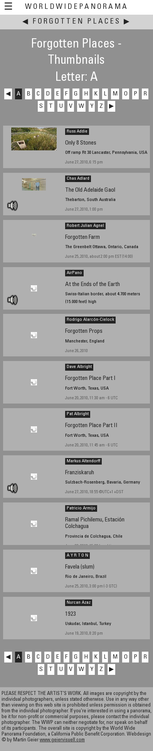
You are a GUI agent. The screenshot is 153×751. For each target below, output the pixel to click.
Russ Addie (77, 131)
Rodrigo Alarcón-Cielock (90, 319)
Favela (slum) (79, 567)
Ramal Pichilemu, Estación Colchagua (94, 523)
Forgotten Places (77, 22)
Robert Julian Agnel (85, 225)
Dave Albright (79, 366)
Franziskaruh (79, 473)
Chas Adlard (78, 178)
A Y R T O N (77, 555)
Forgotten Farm (82, 237)
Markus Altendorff (83, 461)
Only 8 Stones (80, 143)
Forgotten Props (84, 331)
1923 (70, 614)
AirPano (74, 273)
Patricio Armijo (81, 508)
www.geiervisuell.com (62, 740)
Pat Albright (78, 414)
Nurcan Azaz (79, 602)
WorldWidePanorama (76, 7)
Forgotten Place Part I (90, 378)
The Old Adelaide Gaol (90, 190)
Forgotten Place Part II (91, 426)
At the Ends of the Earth (92, 285)
